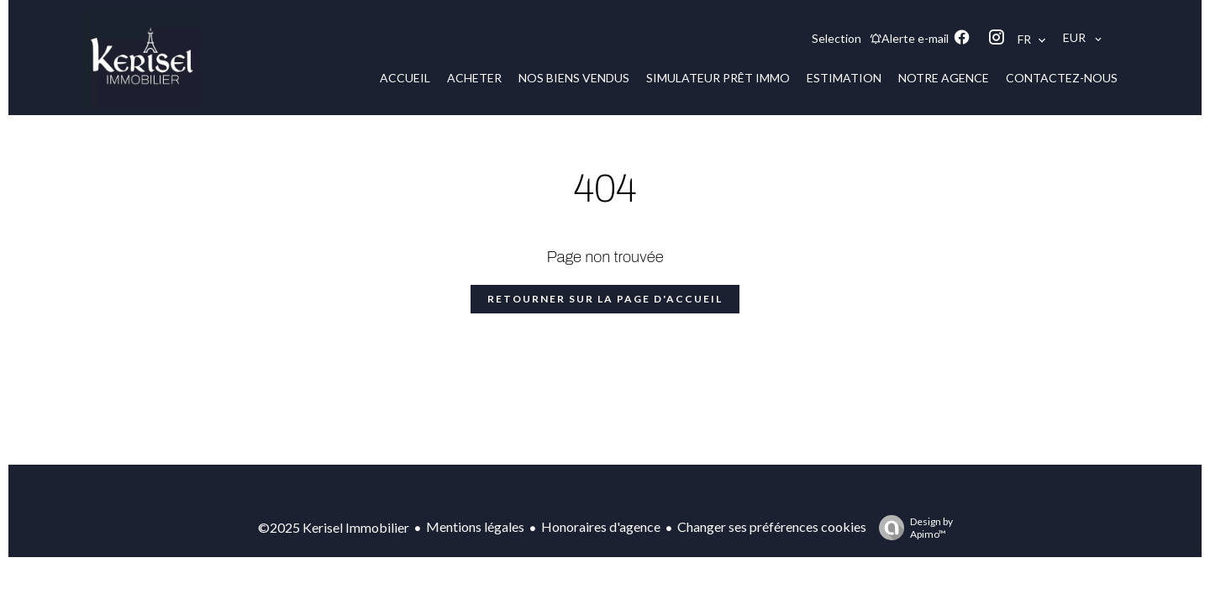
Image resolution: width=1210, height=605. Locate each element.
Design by (912, 527)
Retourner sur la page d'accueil (605, 298)
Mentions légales (475, 526)
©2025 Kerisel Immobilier (333, 527)
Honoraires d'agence (600, 526)
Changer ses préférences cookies (771, 526)
